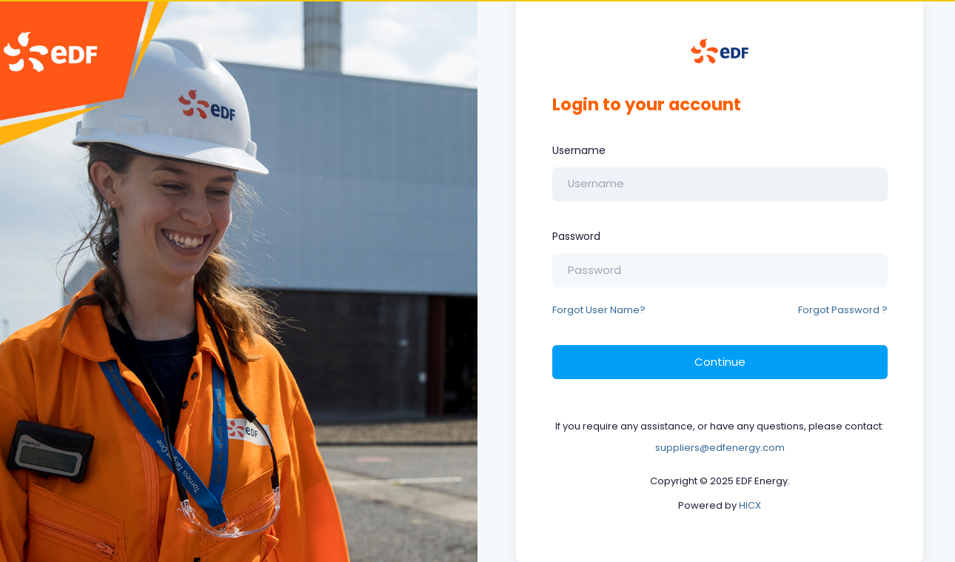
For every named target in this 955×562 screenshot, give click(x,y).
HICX (750, 505)
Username (579, 150)
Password (576, 236)
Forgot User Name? (599, 310)
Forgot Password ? (843, 310)
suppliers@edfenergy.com (720, 448)
